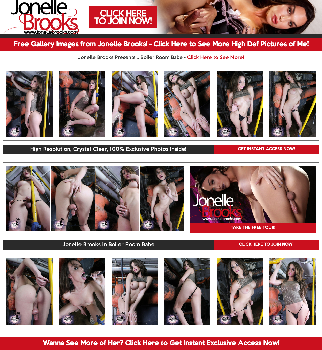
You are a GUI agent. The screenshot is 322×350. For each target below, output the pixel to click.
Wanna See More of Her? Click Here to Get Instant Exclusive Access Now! (161, 343)
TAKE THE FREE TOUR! (253, 228)
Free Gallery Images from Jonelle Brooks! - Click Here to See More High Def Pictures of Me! (161, 44)
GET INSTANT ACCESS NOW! (266, 149)
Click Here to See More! (215, 57)
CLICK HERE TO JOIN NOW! (266, 244)
